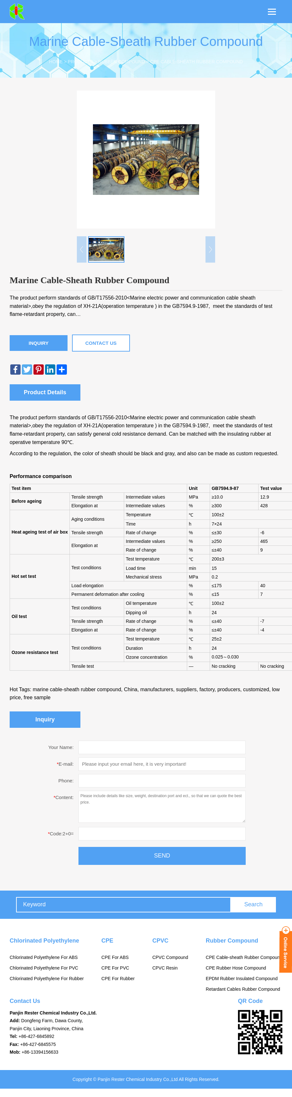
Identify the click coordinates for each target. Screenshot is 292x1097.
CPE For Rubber (117, 978)
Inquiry (39, 343)
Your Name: (61, 747)
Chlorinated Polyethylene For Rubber (47, 978)
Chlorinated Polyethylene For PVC (44, 968)
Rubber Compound (121, 61)
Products (80, 61)
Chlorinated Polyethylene (44, 940)
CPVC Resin (165, 968)
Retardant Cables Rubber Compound (243, 989)
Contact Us (100, 343)
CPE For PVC (115, 968)
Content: (63, 797)
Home (56, 61)
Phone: (66, 780)
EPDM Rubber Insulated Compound (242, 978)
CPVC (160, 940)
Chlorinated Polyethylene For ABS (44, 957)
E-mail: (65, 764)
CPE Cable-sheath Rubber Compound (196, 61)
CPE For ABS (115, 957)
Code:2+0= (61, 833)
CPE (107, 940)
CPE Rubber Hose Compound (236, 968)
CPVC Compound (170, 957)
